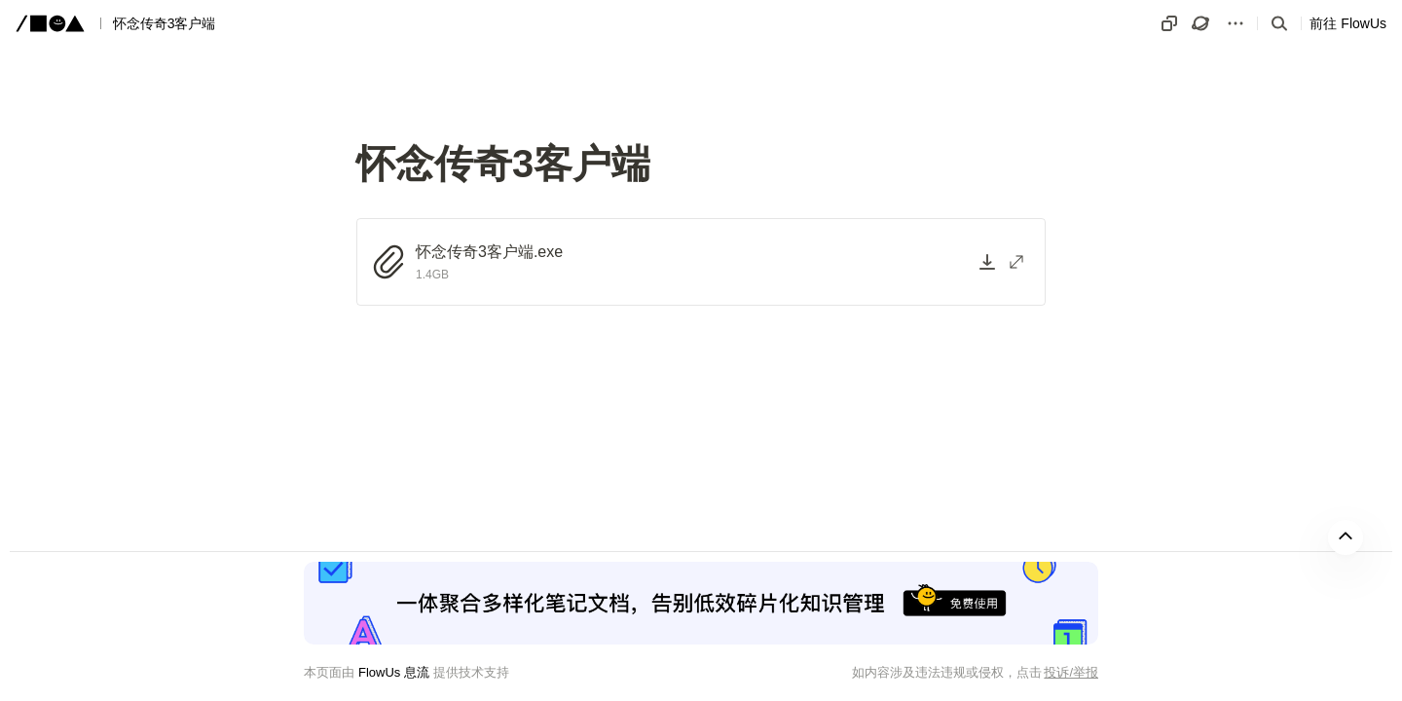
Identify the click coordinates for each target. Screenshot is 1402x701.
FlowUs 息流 (393, 672)
